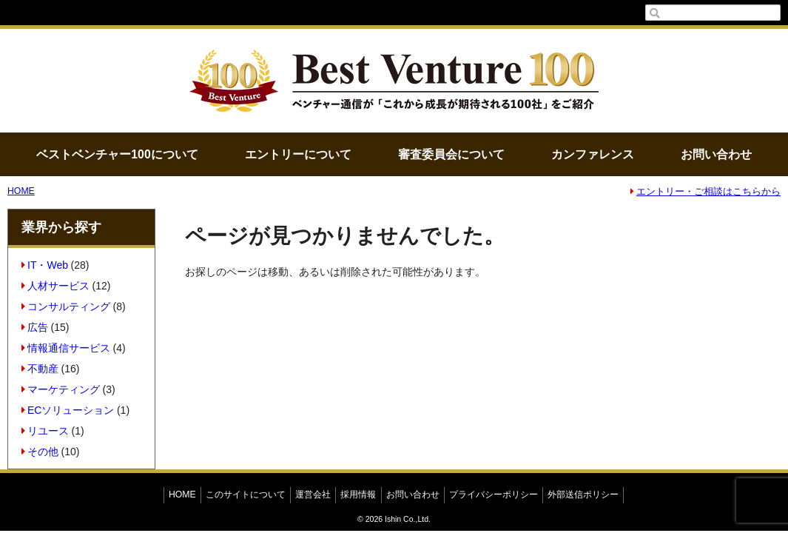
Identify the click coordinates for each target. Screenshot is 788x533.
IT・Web (44, 265)
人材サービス (55, 286)
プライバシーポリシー (493, 494)
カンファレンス (592, 154)
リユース (45, 431)
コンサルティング (66, 306)
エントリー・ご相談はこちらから (705, 192)
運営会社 (313, 494)
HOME (21, 191)
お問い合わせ (716, 154)
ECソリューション (68, 410)
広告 (35, 327)
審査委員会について (451, 154)
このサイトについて (246, 494)
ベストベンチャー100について (117, 154)
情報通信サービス (66, 348)
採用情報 (358, 494)
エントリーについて (298, 154)
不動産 (40, 369)
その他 (40, 451)
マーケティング (61, 389)
